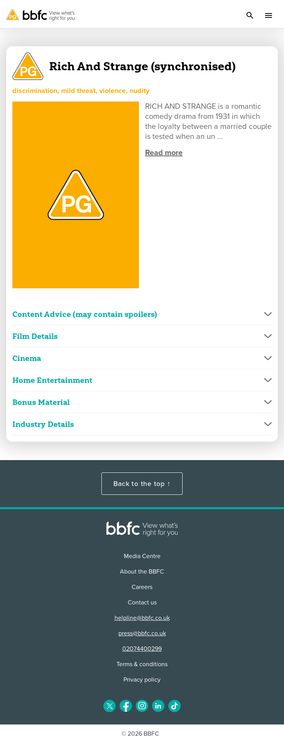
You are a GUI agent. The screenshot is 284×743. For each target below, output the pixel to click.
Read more (164, 152)
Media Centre (142, 556)
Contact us (142, 602)
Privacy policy (142, 680)
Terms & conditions (142, 664)
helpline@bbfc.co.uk (142, 618)
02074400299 (142, 649)
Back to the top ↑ (142, 483)
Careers (142, 587)
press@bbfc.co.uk (142, 633)
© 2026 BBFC (140, 734)
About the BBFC (142, 571)
